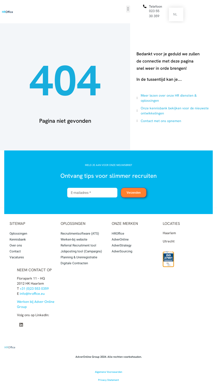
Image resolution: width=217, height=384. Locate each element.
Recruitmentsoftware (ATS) (80, 233)
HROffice (118, 233)
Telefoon (155, 6)
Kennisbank (18, 239)
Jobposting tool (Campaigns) (81, 251)
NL (175, 14)
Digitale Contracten (74, 263)
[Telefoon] (144, 6)
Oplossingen (18, 233)
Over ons (16, 245)
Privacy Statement (108, 380)
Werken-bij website (74, 239)
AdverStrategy (121, 245)
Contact (15, 251)
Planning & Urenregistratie (79, 257)
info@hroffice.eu (32, 293)
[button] (128, 9)
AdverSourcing (122, 251)
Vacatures (17, 257)
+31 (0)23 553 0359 (34, 288)
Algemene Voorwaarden (108, 372)
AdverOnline (120, 239)
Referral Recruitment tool (78, 245)
